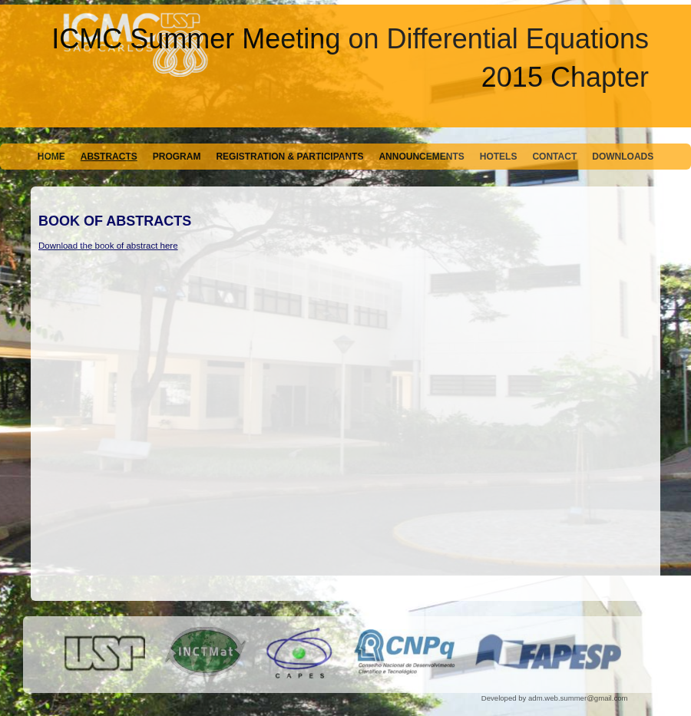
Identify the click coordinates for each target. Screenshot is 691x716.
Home (51, 156)
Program (177, 156)
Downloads (622, 156)
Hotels (498, 156)
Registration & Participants (289, 156)
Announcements (421, 156)
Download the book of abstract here (108, 245)
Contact (554, 156)
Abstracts (109, 156)
